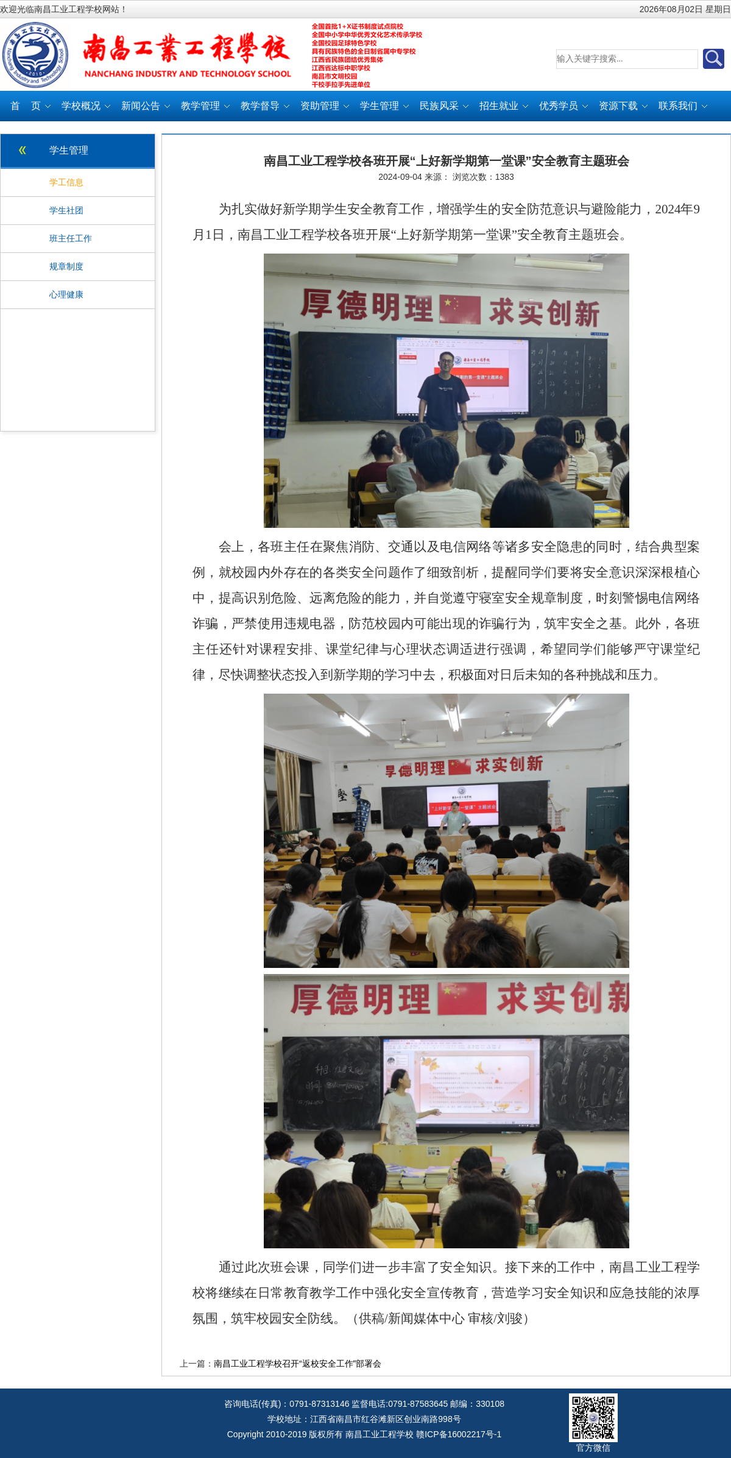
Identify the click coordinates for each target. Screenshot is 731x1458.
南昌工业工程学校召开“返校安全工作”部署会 (297, 1363)
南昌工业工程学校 (379, 1434)
